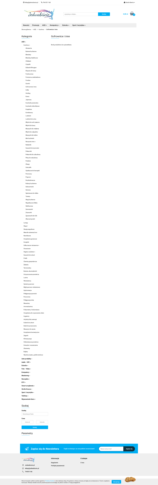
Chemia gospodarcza (30, 261)
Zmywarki (29, 212)
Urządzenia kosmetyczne (31, 332)
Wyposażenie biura (29, 399)
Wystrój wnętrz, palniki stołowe (33, 355)
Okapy (28, 164)
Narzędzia (26, 379)
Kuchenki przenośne (32, 103)
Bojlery (26, 351)
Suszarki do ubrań (29, 255)
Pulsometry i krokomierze (31, 310)
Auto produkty (27, 359)
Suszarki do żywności (32, 148)
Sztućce (28, 190)
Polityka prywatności (57, 465)
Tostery (28, 196)
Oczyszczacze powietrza (31, 274)
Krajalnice (29, 109)
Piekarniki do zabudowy (33, 154)
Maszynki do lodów (32, 135)
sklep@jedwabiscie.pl (32, 468)
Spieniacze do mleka (32, 193)
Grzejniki (26, 242)
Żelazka (26, 264)
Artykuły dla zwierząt (30, 319)
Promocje (35, 25)
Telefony (25, 396)
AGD (44, 25)
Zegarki (26, 335)
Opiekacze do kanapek (33, 170)
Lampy (26, 223)
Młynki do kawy (30, 125)
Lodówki (28, 116)
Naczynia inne (30, 141)
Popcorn (28, 177)
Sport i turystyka (79, 25)
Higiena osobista (29, 252)
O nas (82, 462)
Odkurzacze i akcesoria (31, 245)
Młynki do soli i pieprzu (33, 122)
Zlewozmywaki (30, 219)
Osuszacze (27, 248)
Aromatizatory (28, 306)
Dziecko (65, 25)
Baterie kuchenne (31, 51)
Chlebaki (28, 61)
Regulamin (54, 462)
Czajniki (28, 64)
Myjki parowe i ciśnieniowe (32, 287)
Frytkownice (29, 74)
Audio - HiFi (26, 362)
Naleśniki (28, 145)
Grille (27, 90)
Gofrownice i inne (31, 87)
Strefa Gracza (27, 389)
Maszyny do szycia (29, 329)
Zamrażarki (29, 209)
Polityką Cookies (49, 481)
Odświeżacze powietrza (31, 342)
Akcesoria (29, 48)
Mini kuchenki (30, 138)
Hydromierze (28, 290)
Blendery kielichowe (32, 58)
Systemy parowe (29, 284)
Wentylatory (27, 281)
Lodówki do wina (31, 119)
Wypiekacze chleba (31, 203)
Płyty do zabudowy (32, 157)
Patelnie (28, 161)
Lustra (26, 277)
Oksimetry (27, 348)
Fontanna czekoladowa (33, 77)
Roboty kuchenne (31, 183)
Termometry (27, 268)
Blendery (28, 54)
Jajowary (28, 99)
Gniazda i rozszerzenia (31, 345)
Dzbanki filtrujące (31, 67)
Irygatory (26, 316)
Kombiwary (29, 112)
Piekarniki (29, 151)
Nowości (26, 25)
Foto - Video (26, 369)
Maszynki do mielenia (32, 128)
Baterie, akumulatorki (30, 271)
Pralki (25, 258)
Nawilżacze (27, 235)
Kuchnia (27, 45)
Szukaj (35, 427)
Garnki (28, 83)
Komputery (54, 25)
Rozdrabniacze (30, 180)
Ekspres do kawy (31, 71)
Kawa (27, 96)
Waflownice (29, 206)
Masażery (27, 303)
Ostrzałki (28, 167)
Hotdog (28, 93)
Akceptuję (116, 482)
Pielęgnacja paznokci (30, 293)
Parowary (29, 174)
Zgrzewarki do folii (31, 216)
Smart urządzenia (28, 386)
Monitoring (26, 375)
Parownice (27, 297)
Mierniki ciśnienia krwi (30, 232)
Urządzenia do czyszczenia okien (34, 313)
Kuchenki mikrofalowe (32, 106)
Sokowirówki (30, 186)
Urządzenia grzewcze (30, 239)
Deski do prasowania (30, 326)
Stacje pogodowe (29, 229)
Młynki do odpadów (32, 132)
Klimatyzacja (28, 339)
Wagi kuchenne (30, 199)
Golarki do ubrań (29, 322)
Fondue (28, 80)
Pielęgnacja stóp (29, 300)
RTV (24, 382)
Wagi (26, 226)
